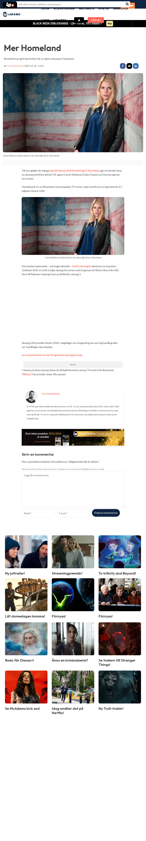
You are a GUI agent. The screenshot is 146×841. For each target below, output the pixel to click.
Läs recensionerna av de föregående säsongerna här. (52, 355)
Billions (27, 374)
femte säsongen (81, 266)
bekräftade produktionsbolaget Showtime (74, 170)
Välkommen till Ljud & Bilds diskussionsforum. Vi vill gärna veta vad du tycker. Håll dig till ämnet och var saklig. (63, 469)
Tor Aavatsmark (15, 65)
